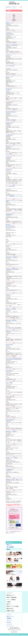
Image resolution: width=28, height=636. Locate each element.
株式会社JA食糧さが (10, 419)
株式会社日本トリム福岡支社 (11, 257)
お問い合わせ (9, 622)
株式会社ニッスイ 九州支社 (11, 457)
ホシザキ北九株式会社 (10, 186)
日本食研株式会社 (9, 135)
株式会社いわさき (9, 54)
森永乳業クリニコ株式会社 (11, 431)
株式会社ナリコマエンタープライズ (13, 200)
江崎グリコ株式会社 (9, 382)
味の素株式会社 (9, 89)
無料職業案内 (9, 618)
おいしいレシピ (9, 620)
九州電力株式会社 (9, 169)
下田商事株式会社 (9, 469)
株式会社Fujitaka (9, 370)
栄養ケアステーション (10, 616)
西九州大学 (8, 224)
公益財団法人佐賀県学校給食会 (12, 269)
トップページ (9, 614)
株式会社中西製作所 (9, 344)
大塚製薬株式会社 (9, 33)
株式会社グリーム (9, 146)
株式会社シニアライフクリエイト (12, 330)
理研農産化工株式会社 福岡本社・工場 (14, 479)
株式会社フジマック (9, 294)
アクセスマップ (9, 624)
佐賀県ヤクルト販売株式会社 (11, 45)
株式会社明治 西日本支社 (11, 320)
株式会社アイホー (9, 245)
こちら (18, 504)
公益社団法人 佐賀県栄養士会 (14, 3)
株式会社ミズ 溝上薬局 (11, 309)
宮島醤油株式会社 (9, 214)
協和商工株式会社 (9, 123)
